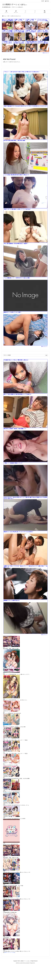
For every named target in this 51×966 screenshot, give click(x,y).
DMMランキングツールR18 (9, 952)
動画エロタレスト (46, 52)
